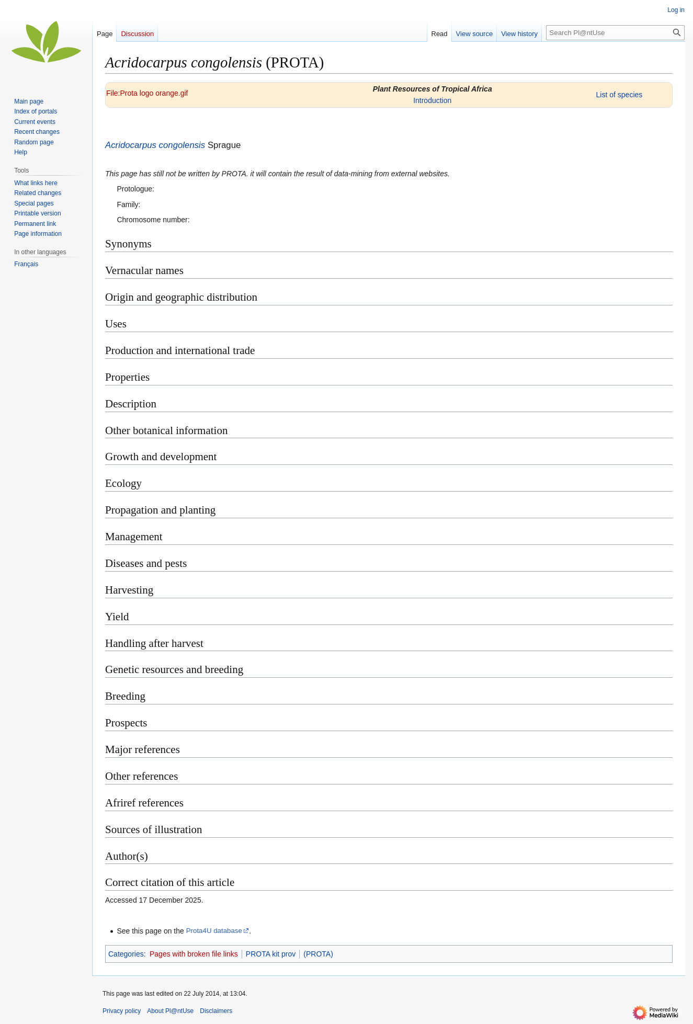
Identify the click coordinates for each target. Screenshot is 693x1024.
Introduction (432, 100)
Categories (126, 954)
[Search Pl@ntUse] (615, 32)
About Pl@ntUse (170, 1011)
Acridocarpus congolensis (155, 145)
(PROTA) (318, 954)
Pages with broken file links (194, 954)
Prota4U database (214, 931)
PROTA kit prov (271, 954)
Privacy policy (122, 1011)
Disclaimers (216, 1011)
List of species (619, 94)
